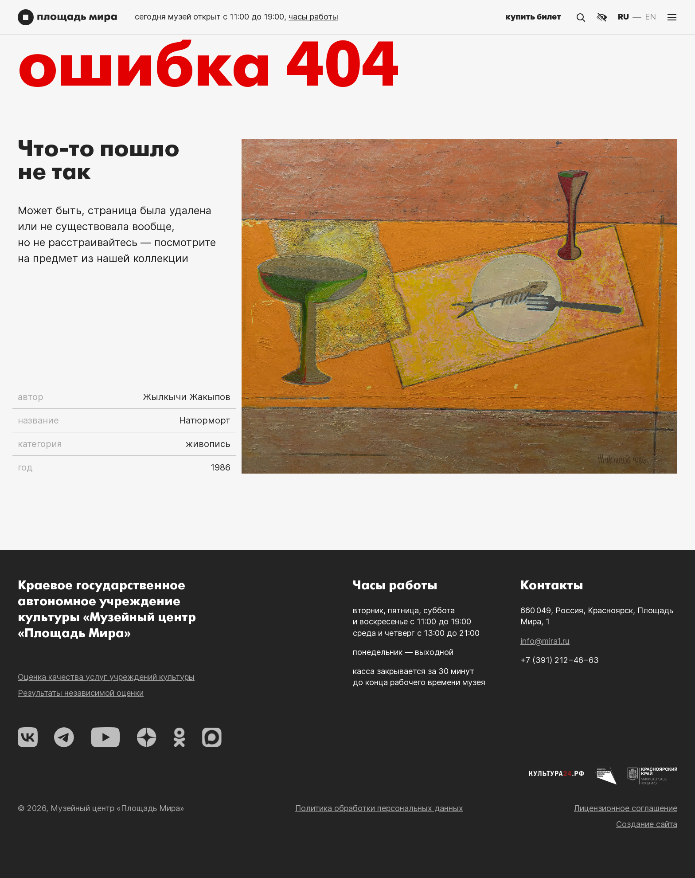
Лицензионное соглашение (625, 838)
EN (650, 16)
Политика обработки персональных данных (379, 838)
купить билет (533, 16)
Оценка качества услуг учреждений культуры (106, 707)
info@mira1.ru (545, 671)
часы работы (313, 16)
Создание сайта (646, 854)
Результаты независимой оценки (81, 723)
